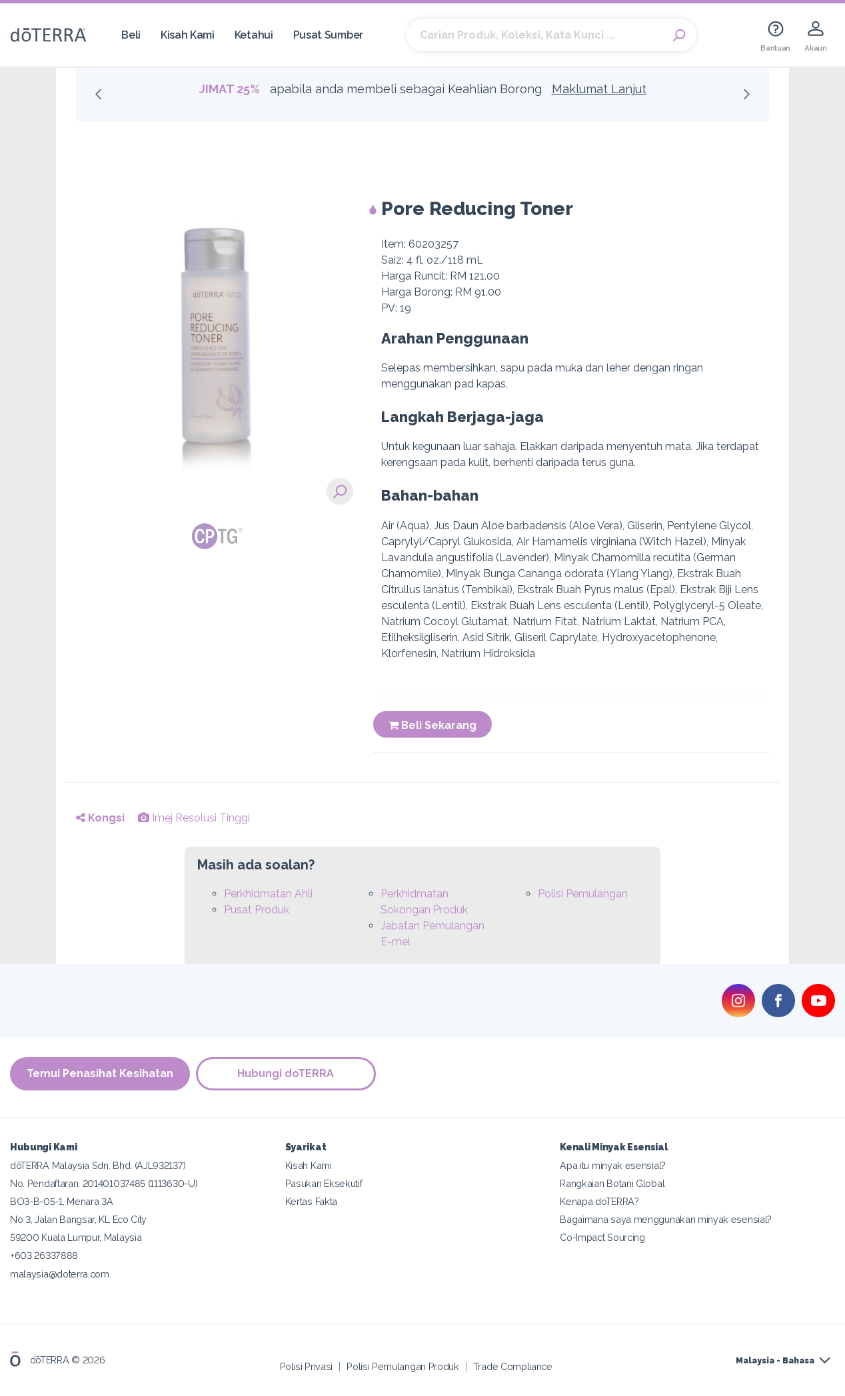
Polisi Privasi (306, 1365)
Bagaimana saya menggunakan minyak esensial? (666, 1219)
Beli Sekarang (432, 725)
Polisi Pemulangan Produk (403, 1365)
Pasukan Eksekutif (324, 1183)
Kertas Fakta (311, 1201)
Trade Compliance (512, 1365)
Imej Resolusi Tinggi (194, 818)
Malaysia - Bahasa (775, 1360)
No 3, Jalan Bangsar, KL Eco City (78, 1219)
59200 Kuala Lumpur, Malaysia (75, 1237)
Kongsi (100, 818)
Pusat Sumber (328, 35)
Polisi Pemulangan (583, 893)
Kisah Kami (188, 35)
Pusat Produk (256, 909)
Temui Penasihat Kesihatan (100, 1073)
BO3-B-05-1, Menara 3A (61, 1201)
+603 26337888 (44, 1255)
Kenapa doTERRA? (599, 1201)
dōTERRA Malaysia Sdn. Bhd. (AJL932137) (97, 1165)
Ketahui (254, 35)
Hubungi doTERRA (287, 1073)
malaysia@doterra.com (59, 1273)
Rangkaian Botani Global (612, 1183)
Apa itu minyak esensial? (613, 1165)
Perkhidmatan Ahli (268, 893)
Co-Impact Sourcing (602, 1237)
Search (679, 35)
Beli (131, 35)
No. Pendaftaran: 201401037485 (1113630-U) (103, 1183)
